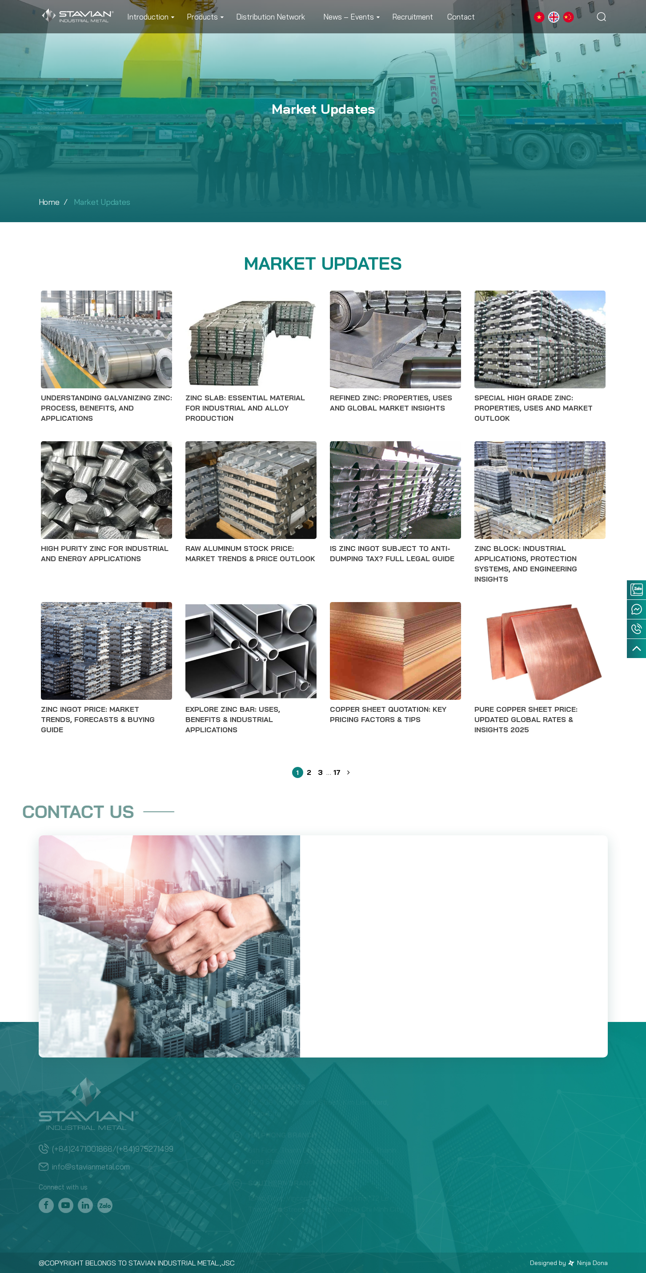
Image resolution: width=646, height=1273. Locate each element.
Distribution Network (270, 16)
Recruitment (412, 16)
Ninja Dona (588, 1263)
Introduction (148, 16)
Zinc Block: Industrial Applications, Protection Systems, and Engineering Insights (525, 563)
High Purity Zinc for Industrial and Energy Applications (105, 553)
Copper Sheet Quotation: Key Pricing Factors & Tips (388, 714)
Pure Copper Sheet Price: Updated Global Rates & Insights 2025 (526, 719)
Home (49, 202)
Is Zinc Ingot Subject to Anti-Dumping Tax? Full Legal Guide (392, 553)
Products (202, 16)
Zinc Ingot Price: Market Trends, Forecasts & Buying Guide (98, 719)
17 (337, 771)
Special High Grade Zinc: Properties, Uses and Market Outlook (533, 408)
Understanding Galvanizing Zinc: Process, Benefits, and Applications (106, 408)
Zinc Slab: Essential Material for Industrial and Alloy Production (245, 408)
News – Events (348, 16)
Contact (461, 16)
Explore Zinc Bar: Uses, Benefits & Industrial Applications (232, 719)
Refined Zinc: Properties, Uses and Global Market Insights (391, 402)
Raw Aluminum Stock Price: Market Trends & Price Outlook (250, 553)
